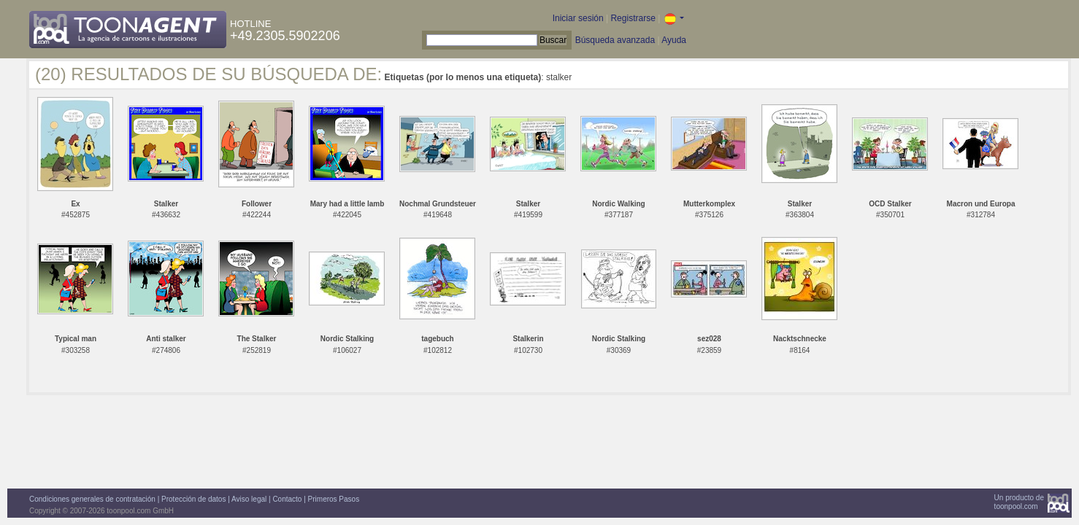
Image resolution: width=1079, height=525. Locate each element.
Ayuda (673, 40)
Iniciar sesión (578, 18)
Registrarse (632, 18)
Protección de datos (193, 499)
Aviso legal (248, 499)
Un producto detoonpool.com (1019, 502)
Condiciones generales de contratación (92, 499)
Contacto (287, 499)
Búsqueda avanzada (615, 40)
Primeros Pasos (334, 499)
